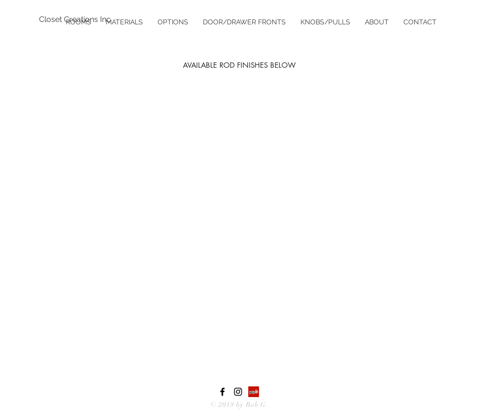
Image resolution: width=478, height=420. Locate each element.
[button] (124, 22)
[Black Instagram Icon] (238, 391)
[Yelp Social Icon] (253, 391)
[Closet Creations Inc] (75, 19)
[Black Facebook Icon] (222, 391)
